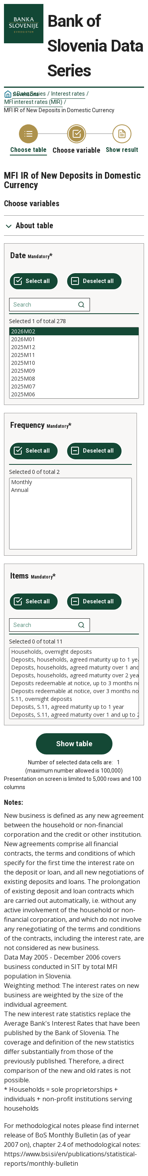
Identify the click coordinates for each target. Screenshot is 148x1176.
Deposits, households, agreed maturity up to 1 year (74, 660)
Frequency (27, 425)
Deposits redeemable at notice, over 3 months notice (74, 691)
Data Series (31, 94)
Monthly (70, 482)
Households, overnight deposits (74, 652)
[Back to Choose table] (28, 139)
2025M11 (74, 355)
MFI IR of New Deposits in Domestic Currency (59, 110)
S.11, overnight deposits (74, 699)
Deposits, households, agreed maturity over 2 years (74, 675)
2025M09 (74, 371)
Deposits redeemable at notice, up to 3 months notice (74, 683)
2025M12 (74, 347)
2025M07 (74, 386)
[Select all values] (33, 281)
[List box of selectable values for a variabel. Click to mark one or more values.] (74, 363)
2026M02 (74, 331)
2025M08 (74, 379)
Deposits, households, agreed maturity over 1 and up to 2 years (74, 667)
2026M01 (74, 339)
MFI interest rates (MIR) (33, 102)
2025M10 (74, 363)
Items (19, 576)
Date (18, 255)
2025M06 (74, 394)
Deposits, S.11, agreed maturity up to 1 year (74, 707)
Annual (70, 490)
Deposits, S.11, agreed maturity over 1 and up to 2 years (74, 715)
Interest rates (68, 94)
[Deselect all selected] (94, 281)
